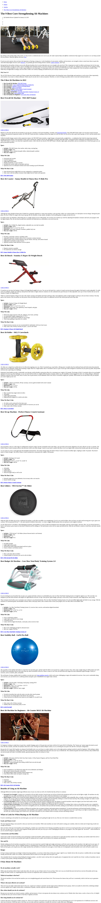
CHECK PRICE (5, 130)
